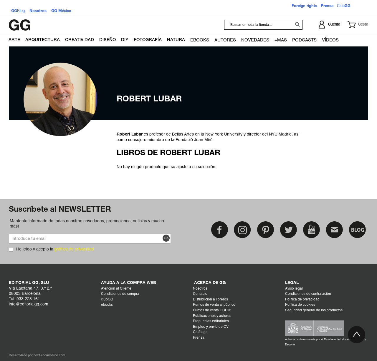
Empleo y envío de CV (211, 327)
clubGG (107, 299)
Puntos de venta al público (214, 305)
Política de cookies (300, 305)
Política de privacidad (302, 299)
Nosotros (200, 288)
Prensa (198, 338)
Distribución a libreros (210, 299)
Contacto (200, 294)
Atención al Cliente (116, 288)
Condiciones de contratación (308, 294)
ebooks (107, 305)
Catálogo (200, 332)
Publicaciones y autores (212, 316)
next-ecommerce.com (49, 355)
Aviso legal (294, 288)
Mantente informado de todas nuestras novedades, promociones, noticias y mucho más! (87, 223)
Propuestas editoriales (211, 321)
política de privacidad (74, 249)
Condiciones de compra (120, 294)
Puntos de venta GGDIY (212, 310)
